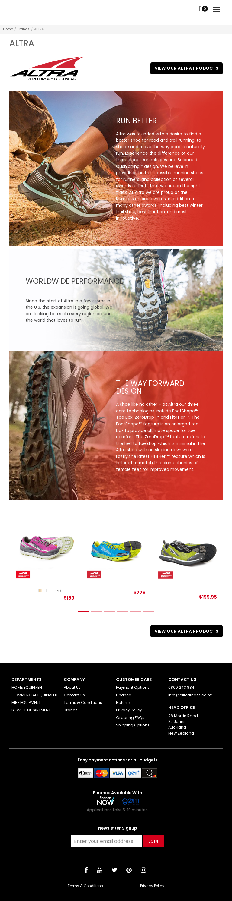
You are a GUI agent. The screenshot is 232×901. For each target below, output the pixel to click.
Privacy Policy (129, 710)
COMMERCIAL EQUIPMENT (34, 695)
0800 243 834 (181, 687)
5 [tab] (135, 611)
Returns (123, 702)
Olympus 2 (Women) (40, 583)
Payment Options (133, 687)
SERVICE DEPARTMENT (31, 710)
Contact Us (74, 695)
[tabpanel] (45, 561)
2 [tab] (96, 611)
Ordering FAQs (130, 717)
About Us (72, 687)
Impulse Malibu (105, 583)
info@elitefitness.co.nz (190, 695)
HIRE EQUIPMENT (26, 702)
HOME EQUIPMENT (27, 687)
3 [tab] (109, 611)
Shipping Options (133, 725)
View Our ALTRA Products (187, 68)
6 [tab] (148, 611)
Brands (24, 29)
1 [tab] (83, 611)
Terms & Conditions (83, 702)
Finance (123, 695)
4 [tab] (122, 611)
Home (8, 29)
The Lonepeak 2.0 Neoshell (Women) (180, 585)
